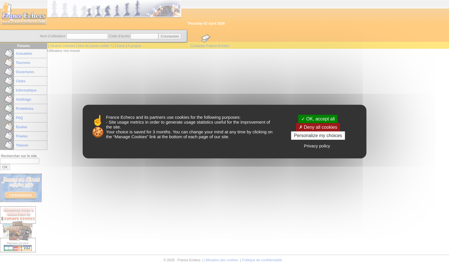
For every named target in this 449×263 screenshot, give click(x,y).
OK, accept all (318, 118)
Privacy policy (317, 145)
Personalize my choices (318, 135)
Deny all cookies (318, 127)
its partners (155, 117)
